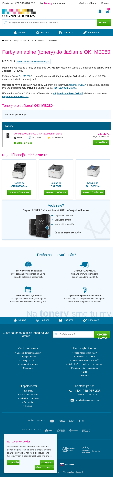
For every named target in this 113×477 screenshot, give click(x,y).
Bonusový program (29, 364)
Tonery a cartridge (19, 41)
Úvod (6, 41)
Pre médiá (28, 402)
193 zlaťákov (57, 137)
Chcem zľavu (102, 335)
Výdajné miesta (28, 356)
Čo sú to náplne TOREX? (67, 232)
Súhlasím (13, 462)
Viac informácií (44, 455)
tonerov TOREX (77, 85)
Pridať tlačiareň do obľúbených (33, 61)
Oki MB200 (24, 76)
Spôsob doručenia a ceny (29, 353)
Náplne (20, 32)
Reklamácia (28, 368)
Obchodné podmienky (28, 398)
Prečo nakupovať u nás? (85, 353)
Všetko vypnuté (44, 467)
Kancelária (91, 32)
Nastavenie (47, 462)
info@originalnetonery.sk (87, 400)
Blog (85, 372)
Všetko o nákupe (87, 3)
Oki (32, 41)
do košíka (101, 142)
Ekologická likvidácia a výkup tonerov (85, 364)
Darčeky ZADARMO (85, 356)
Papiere (42, 32)
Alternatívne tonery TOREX (85, 360)
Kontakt (105, 3)
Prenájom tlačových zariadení (85, 368)
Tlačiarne (66, 32)
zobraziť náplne (19, 192)
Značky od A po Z (28, 360)
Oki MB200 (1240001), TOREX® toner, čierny (38, 133)
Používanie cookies (29, 394)
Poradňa (85, 375)
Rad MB (41, 41)
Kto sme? (28, 391)
